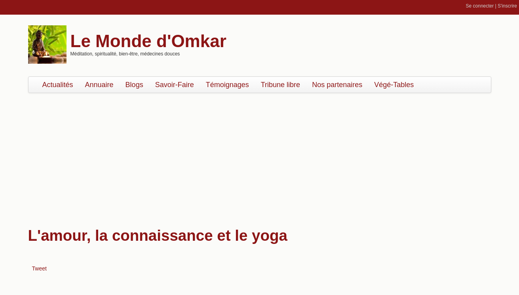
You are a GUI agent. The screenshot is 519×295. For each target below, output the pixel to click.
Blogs (134, 85)
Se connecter (480, 6)
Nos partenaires (337, 85)
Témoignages (227, 85)
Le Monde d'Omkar (148, 41)
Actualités (57, 85)
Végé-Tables (394, 85)
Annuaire (99, 85)
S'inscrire (507, 6)
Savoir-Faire (174, 85)
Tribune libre (280, 85)
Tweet (39, 268)
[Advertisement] (260, 156)
